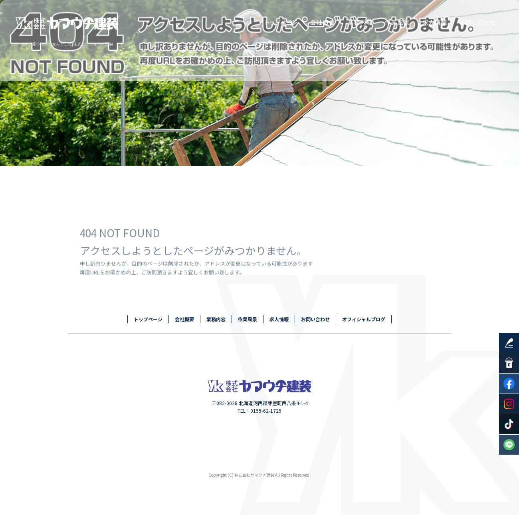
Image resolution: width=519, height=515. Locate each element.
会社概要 (323, 22)
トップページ (281, 22)
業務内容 (361, 22)
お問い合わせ (479, 22)
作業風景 (397, 22)
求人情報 (435, 22)
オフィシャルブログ (363, 319)
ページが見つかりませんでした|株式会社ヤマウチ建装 (64, 44)
